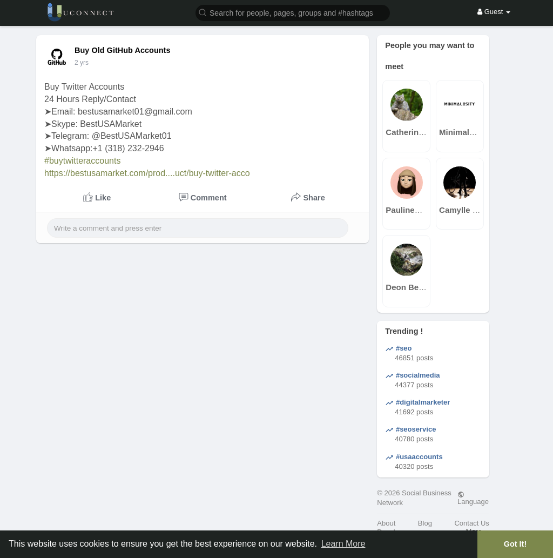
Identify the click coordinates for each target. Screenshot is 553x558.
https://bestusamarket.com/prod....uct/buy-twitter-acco (147, 173)
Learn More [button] (343, 543)
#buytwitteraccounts (82, 160)
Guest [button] (493, 12)
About (386, 523)
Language (473, 498)
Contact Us (471, 523)
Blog (425, 523)
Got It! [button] (515, 544)
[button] (293, 12)
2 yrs (82, 62)
